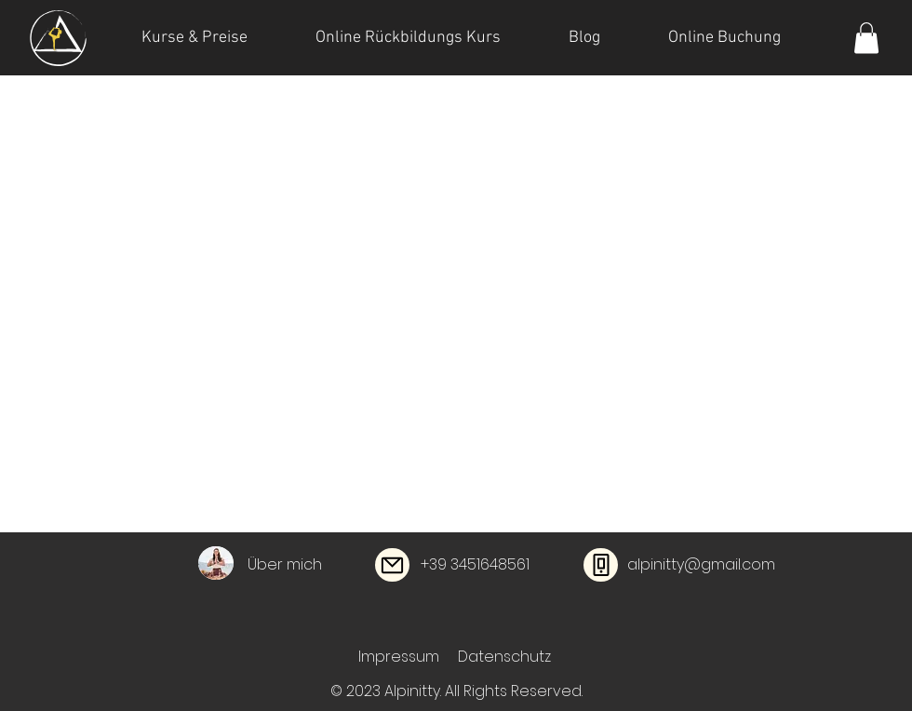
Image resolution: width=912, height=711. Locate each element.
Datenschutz (504, 656)
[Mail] (392, 565)
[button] (866, 37)
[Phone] (600, 565)
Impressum (398, 656)
